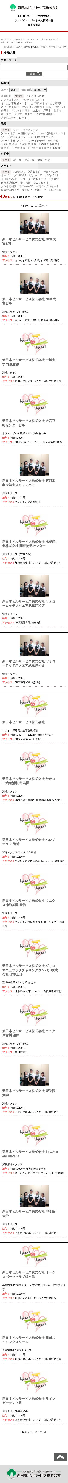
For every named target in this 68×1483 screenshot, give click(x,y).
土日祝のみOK (9, 179)
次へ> (43, 205)
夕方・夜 (29, 159)
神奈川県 (61, 46)
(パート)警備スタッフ (51, 133)
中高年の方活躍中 (46, 186)
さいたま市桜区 (33, 103)
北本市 (57, 110)
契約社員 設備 (28, 144)
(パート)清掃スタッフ (25, 129)
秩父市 (15, 110)
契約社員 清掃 (9, 144)
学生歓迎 (25, 182)
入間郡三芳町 (8, 117)
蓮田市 (18, 114)
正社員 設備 (34, 147)
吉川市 (28, 114)
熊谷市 (59, 106)
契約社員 (53, 140)
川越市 (49, 106)
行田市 (5, 110)
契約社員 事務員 (48, 144)
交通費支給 (34, 171)
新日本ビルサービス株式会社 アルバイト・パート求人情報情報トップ (29, 39)
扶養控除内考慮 (10, 189)
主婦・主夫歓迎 (50, 179)
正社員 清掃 (18, 147)
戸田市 (47, 110)
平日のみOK (26, 186)
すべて (19, 96)
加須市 (26, 110)
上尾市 (36, 110)
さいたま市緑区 (10, 106)
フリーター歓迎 (29, 179)
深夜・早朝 (43, 159)
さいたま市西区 (35, 96)
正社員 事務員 (52, 147)
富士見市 (6, 114)
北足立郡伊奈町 (44, 114)
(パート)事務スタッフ (13, 140)
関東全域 (9, 46)
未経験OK (19, 171)
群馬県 (27, 46)
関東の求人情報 (7, 42)
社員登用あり (50, 171)
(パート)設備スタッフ (13, 137)
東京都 (52, 46)
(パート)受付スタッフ (40, 137)
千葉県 (44, 46)
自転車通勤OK (9, 182)
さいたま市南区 (54, 103)
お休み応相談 (8, 186)
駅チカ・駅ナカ (28, 175)
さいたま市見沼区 (11, 103)
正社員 (5, 147)
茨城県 (19, 46)
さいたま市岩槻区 (32, 106)
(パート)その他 (36, 140)
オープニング (8, 175)
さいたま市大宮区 (32, 99)
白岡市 (23, 117)
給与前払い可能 (52, 189)
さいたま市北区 (10, 99)
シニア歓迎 (39, 182)
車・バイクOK (48, 175)
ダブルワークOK (31, 189)
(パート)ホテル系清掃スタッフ (18, 133)
